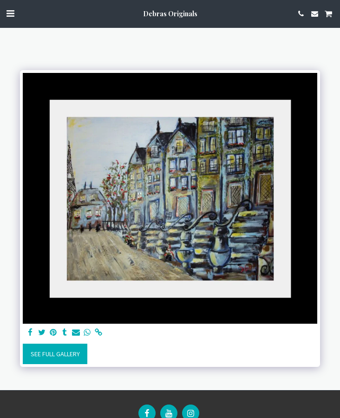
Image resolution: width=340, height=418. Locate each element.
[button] (10, 13)
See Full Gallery (55, 354)
